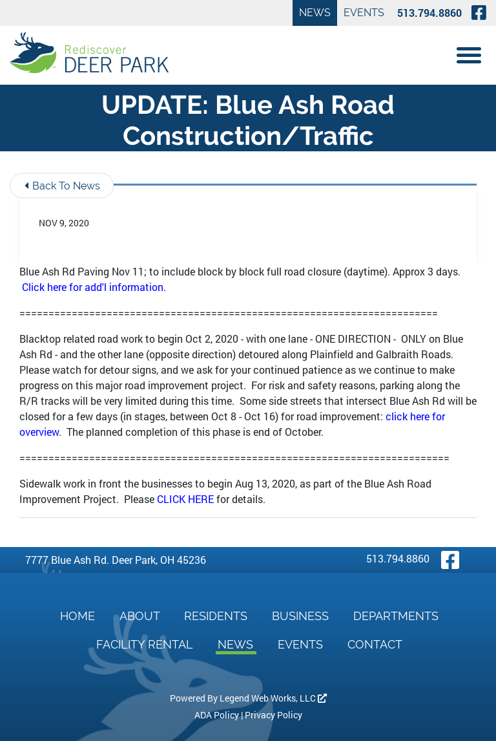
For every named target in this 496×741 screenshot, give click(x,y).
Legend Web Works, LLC (273, 698)
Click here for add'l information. (94, 287)
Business (302, 616)
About (141, 616)
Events (364, 12)
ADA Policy (216, 715)
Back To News (62, 185)
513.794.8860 (429, 12)
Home (79, 616)
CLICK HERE (185, 499)
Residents (217, 616)
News (315, 12)
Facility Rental (146, 644)
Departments (396, 616)
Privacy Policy (273, 715)
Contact (374, 644)
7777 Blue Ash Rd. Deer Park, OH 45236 (115, 559)
